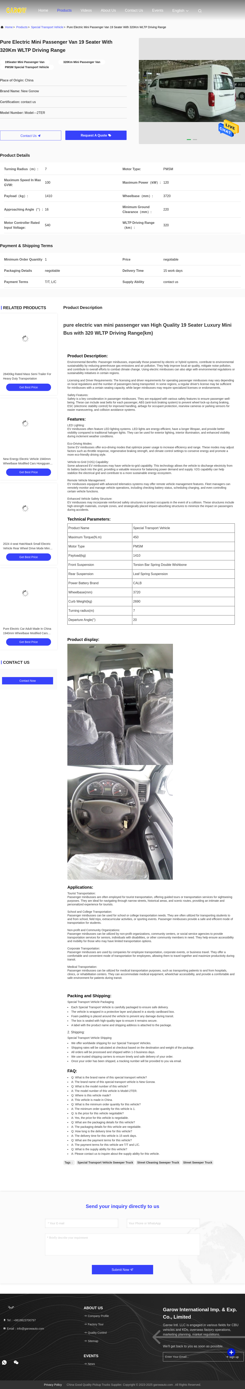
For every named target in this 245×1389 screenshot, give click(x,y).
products (22, 27)
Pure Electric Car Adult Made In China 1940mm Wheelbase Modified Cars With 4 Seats (27, 633)
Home (43, 10)
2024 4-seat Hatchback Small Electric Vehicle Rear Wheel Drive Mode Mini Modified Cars (27, 548)
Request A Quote (96, 135)
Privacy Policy (53, 1384)
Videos (86, 10)
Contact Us (134, 10)
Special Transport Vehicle (47, 27)
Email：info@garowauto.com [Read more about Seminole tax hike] (23, 1328)
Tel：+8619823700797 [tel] (19, 1320)
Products (64, 10)
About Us (108, 10)
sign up (232, 1357)
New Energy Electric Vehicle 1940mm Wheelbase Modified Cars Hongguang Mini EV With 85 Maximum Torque (27, 463)
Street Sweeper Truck (197, 1162)
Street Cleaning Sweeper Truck (158, 1162)
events (157, 10)
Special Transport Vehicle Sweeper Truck (105, 1162)
